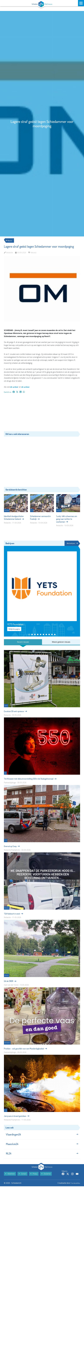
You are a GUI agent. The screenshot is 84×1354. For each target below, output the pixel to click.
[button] (29, 635)
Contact (22, 1178)
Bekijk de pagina (14, 629)
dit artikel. (27, 387)
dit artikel (15, 387)
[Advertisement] (42, 413)
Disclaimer (46, 1178)
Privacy (33, 1178)
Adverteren (10, 1178)
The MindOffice (73, 1187)
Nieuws (10, 240)
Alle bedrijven (72, 543)
